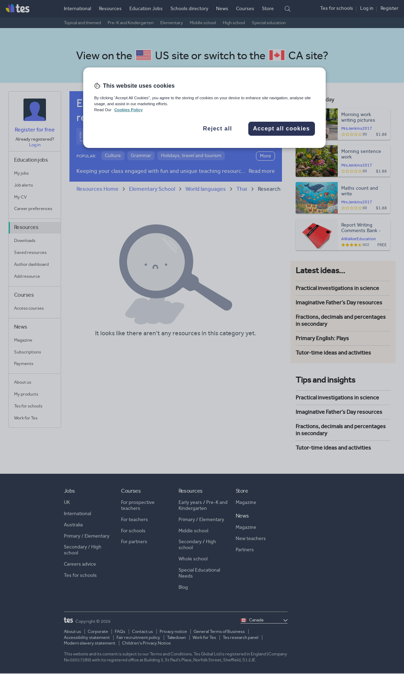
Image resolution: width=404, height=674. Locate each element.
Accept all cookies (281, 129)
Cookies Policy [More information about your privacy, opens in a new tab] (128, 110)
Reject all (217, 129)
